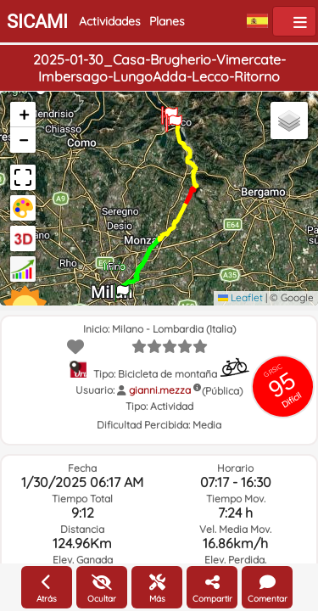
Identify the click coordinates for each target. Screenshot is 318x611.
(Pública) (222, 390)
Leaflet (240, 297)
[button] (121, 287)
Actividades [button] (110, 21)
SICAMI (37, 21)
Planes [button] (167, 21)
